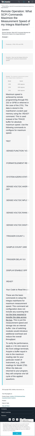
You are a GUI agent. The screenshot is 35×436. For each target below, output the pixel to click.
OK (17, 433)
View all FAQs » (6, 406)
